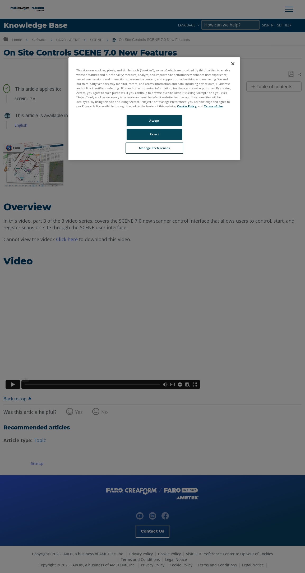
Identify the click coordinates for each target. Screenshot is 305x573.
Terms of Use (213, 106)
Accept (154, 120)
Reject (154, 134)
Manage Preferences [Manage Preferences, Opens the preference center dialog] (154, 148)
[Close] (233, 64)
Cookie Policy (186, 106)
